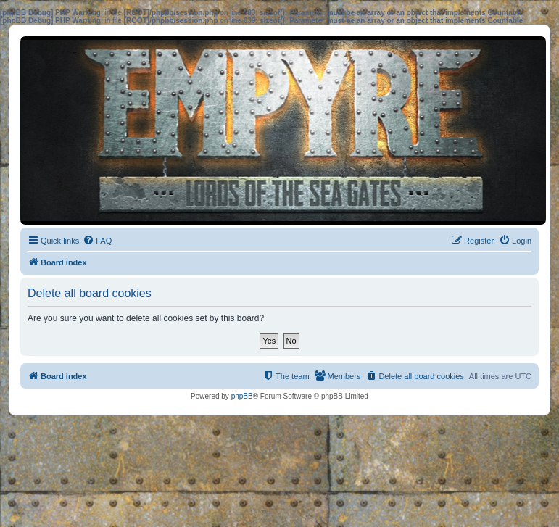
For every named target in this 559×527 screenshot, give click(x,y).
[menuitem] (97, 240)
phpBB (242, 396)
